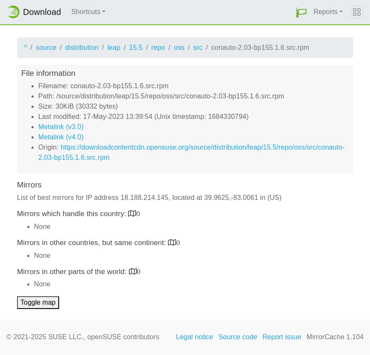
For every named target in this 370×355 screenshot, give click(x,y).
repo (158, 47)
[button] (301, 12)
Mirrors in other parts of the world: (73, 272)
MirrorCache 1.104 (335, 337)
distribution (82, 47)
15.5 (136, 47)
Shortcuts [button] (86, 11)
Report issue (281, 337)
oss (179, 47)
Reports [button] (325, 11)
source (46, 47)
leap (113, 47)
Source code (238, 337)
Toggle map (38, 302)
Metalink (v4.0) (60, 137)
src (197, 47)
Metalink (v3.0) (60, 126)
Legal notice (194, 337)
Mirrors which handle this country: (72, 214)
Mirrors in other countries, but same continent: (92, 243)
